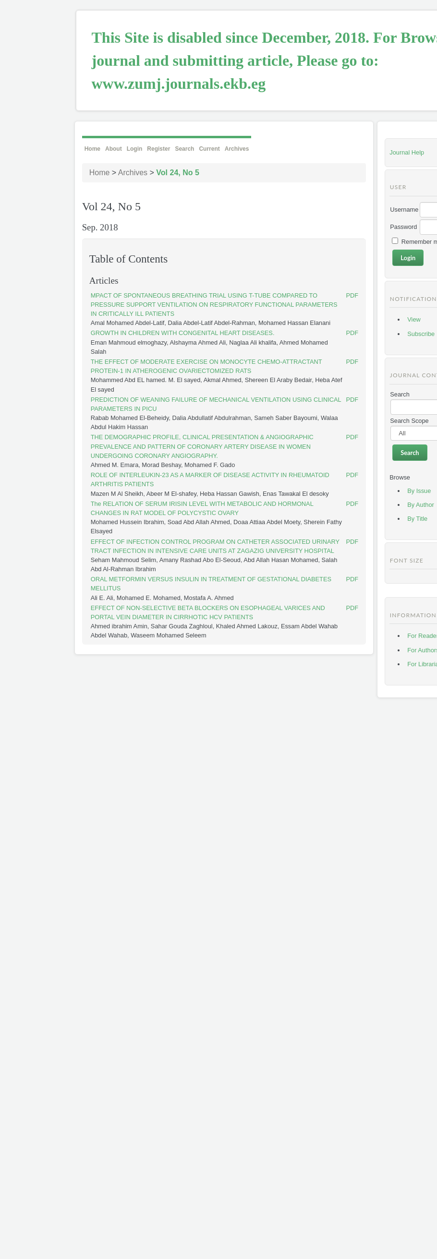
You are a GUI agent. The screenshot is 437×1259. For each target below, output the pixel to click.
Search (184, 148)
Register (158, 148)
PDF (352, 295)
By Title (417, 518)
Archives (237, 148)
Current (209, 148)
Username (404, 209)
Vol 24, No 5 (177, 172)
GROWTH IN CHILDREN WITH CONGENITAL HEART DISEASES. (183, 332)
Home (92, 148)
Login (135, 148)
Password (403, 226)
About (113, 148)
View (414, 319)
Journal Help (406, 152)
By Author (420, 504)
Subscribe (421, 333)
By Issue (419, 490)
